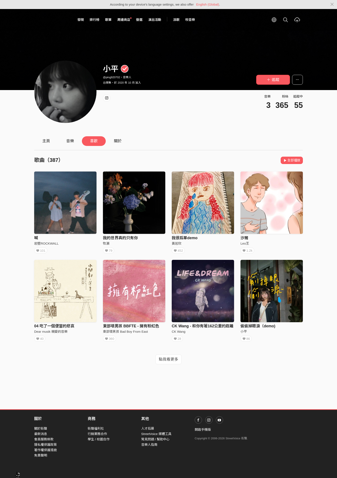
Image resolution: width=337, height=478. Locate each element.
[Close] (332, 4)
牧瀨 (106, 243)
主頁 (46, 141)
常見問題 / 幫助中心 (155, 439)
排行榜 (94, 19)
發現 (80, 19)
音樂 (70, 141)
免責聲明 (40, 455)
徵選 (139, 19)
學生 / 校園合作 (99, 439)
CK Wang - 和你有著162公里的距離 (202, 327)
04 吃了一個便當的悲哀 (54, 327)
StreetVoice (52, 20)
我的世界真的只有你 (120, 238)
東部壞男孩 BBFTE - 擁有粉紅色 (131, 327)
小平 (243, 333)
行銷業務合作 (97, 434)
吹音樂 (190, 19)
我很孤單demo (185, 238)
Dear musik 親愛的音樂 (50, 333)
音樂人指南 (149, 444)
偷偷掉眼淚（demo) (257, 327)
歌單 (108, 19)
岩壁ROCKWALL (46, 243)
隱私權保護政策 (45, 444)
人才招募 (147, 428)
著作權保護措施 (45, 450)
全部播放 (291, 160)
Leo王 (244, 243)
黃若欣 (176, 243)
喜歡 (94, 141)
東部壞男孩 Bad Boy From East (125, 333)
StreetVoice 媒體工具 (156, 434)
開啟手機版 (203, 429)
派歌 (176, 19)
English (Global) (207, 4)
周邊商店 (124, 19)
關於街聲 (40, 428)
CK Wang (178, 333)
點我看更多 (168, 362)
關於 (118, 141)
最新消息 (40, 434)
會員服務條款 (44, 439)
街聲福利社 (96, 428)
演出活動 (154, 19)
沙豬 (244, 238)
